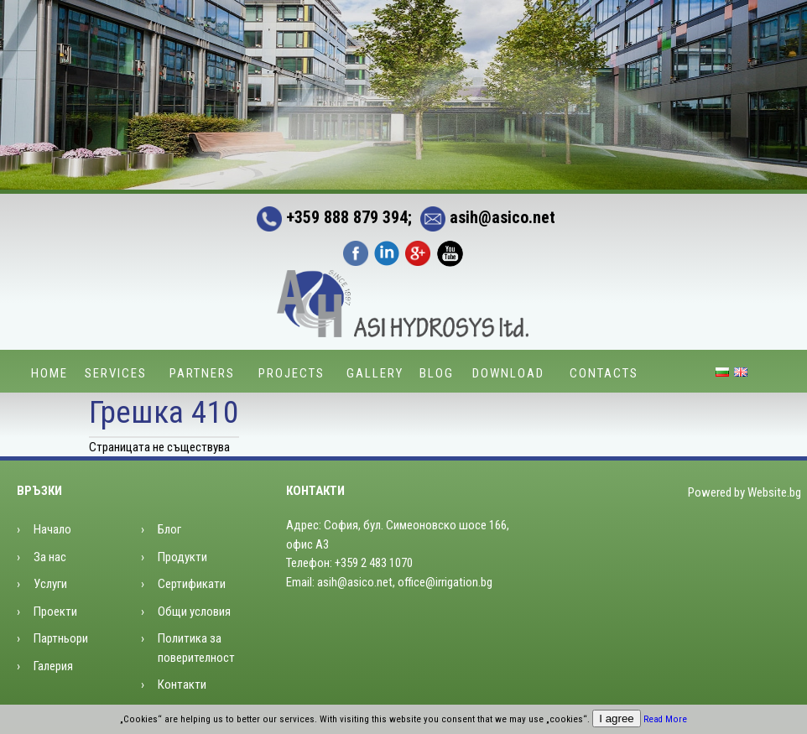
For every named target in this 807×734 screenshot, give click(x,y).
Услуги (50, 583)
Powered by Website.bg (744, 492)
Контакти (182, 684)
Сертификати (192, 583)
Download (508, 373)
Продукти (182, 557)
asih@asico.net (483, 217)
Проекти (55, 611)
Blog (436, 373)
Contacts (604, 373)
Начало (52, 529)
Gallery (375, 373)
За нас (50, 557)
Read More (665, 719)
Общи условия (194, 611)
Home (49, 373)
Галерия (53, 666)
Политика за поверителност (196, 648)
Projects (291, 373)
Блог (169, 529)
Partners (202, 373)
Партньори (61, 638)
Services (116, 373)
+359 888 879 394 (332, 217)
